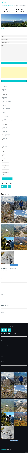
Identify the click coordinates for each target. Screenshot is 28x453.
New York (5, 132)
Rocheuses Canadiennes (7, 120)
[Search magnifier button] (26, 81)
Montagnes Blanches (6, 113)
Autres (4, 105)
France (4, 90)
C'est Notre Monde (3, 449)
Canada (5, 86)
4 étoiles (5, 147)
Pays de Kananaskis (6, 102)
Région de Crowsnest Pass (7, 98)
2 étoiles (5, 145)
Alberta (5, 127)
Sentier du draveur (3, 317)
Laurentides (5, 111)
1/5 (4, 153)
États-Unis (5, 89)
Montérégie (5, 116)
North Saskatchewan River (4, 270)
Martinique (5, 130)
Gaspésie (5, 97)
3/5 (4, 155)
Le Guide (2, 340)
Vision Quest (2, 312)
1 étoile (4, 143)
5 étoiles (5, 149)
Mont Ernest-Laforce (3, 307)
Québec (9, 5)
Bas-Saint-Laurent (6, 95)
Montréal (5, 118)
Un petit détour (3, 299)
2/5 (4, 154)
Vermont (5, 139)
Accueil (3, 5)
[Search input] (14, 81)
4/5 (4, 157)
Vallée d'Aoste (5, 138)
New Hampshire (6, 131)
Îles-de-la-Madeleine (6, 108)
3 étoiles (5, 146)
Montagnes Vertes (6, 115)
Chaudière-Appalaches (7, 100)
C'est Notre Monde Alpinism (4, 273)
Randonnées (5, 5)
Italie (4, 92)
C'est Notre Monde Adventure (4, 281)
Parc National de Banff (7, 101)
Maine (4, 112)
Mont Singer (11, 5)
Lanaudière (5, 109)
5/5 (4, 158)
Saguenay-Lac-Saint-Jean (7, 122)
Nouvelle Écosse (6, 135)
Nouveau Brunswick (6, 134)
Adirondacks (5, 104)
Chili (4, 87)
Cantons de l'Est (6, 106)
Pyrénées (5, 119)
